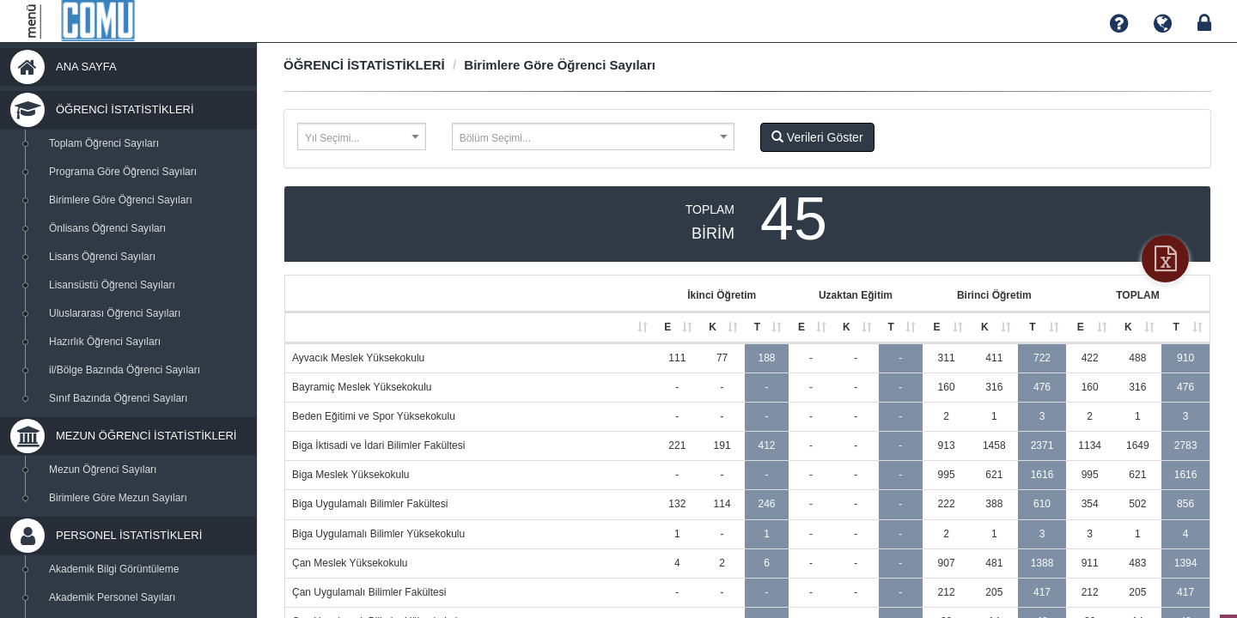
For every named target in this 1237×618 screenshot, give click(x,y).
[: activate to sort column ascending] (470, 327)
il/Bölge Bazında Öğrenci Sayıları (124, 370)
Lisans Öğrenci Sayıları (102, 257)
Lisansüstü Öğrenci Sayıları (112, 285)
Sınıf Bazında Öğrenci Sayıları (118, 398)
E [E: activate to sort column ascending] (667, 327)
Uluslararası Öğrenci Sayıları (114, 313)
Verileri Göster (817, 137)
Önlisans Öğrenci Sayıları (107, 228)
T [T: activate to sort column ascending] (757, 327)
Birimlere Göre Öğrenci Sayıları (120, 200)
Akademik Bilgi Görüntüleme (114, 569)
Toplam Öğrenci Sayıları (104, 143)
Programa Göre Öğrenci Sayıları (123, 172)
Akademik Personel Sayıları (112, 597)
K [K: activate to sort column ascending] (712, 327)
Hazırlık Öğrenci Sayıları (105, 342)
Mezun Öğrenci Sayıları (102, 470)
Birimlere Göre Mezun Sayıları (118, 498)
